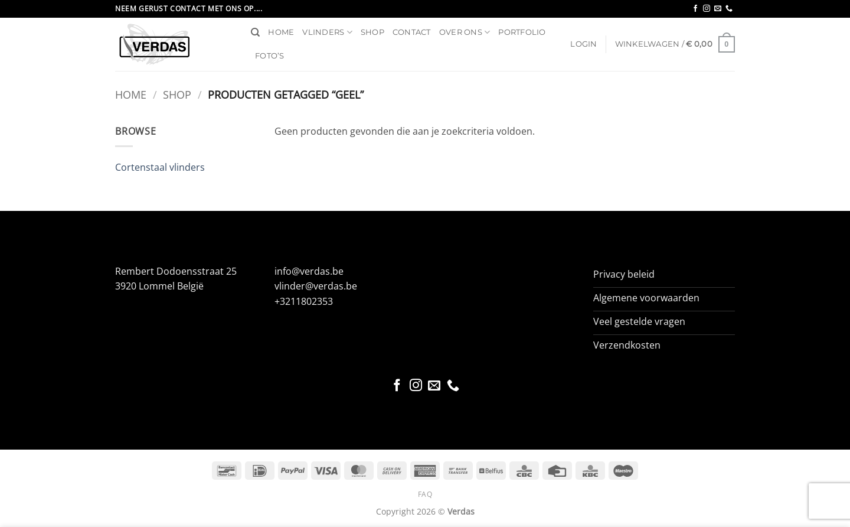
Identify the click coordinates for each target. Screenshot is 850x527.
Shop (372, 32)
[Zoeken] (255, 32)
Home (281, 32)
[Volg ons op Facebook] (695, 9)
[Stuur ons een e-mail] (717, 9)
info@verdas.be (309, 271)
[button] (583, 44)
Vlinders (327, 32)
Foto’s (270, 55)
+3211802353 (303, 301)
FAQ (425, 494)
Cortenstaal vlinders (160, 167)
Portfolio (521, 32)
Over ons (465, 32)
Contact (412, 32)
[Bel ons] (729, 9)
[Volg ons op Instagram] (706, 9)
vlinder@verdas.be (315, 285)
